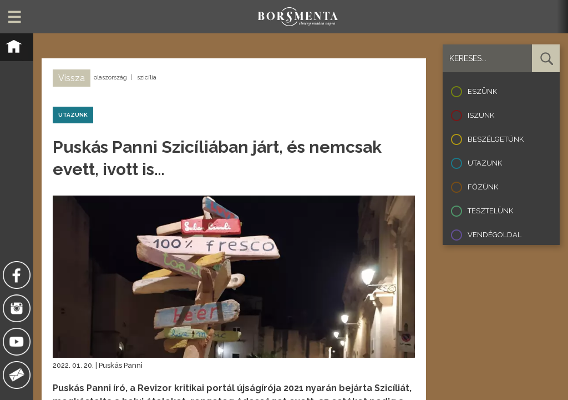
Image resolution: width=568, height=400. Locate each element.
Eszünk (482, 91)
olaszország (110, 77)
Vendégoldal (494, 235)
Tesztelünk (490, 211)
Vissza (71, 78)
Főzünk (483, 187)
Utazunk (485, 163)
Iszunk (481, 115)
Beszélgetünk (496, 139)
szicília (146, 77)
